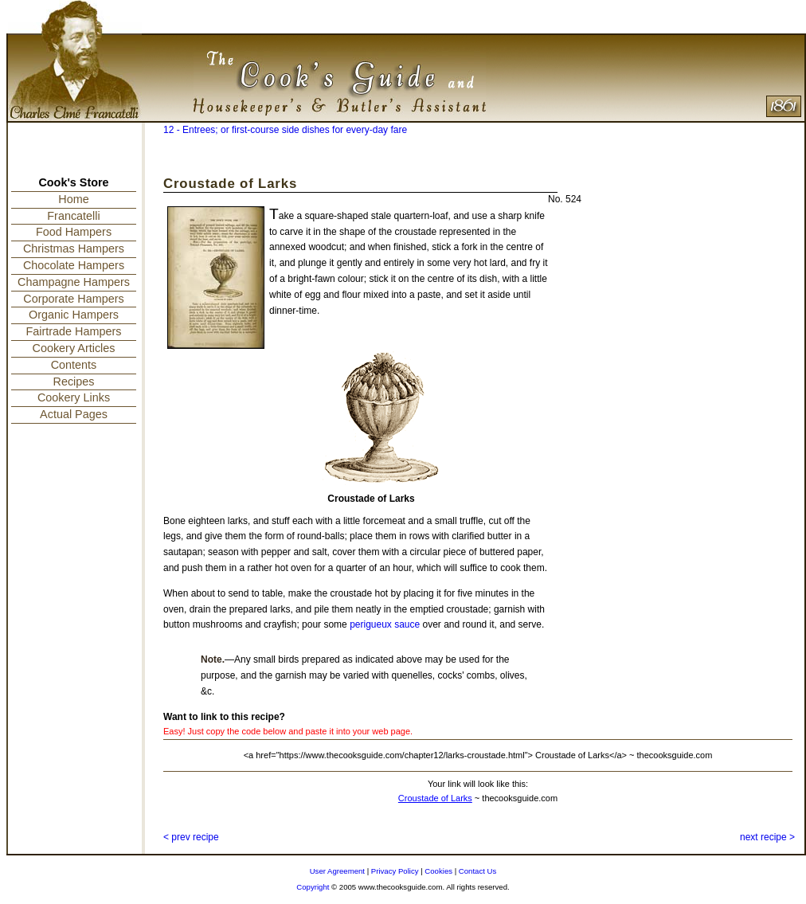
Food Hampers (74, 231)
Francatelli (73, 215)
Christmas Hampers (73, 248)
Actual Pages (74, 414)
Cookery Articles (74, 348)
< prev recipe (191, 837)
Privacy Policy (395, 871)
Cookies (438, 871)
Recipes (74, 381)
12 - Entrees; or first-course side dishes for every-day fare (285, 129)
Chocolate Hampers (73, 265)
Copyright (312, 886)
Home (73, 199)
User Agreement (337, 871)
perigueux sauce (385, 624)
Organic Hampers (74, 314)
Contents (74, 364)
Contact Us (477, 871)
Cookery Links (73, 397)
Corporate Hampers (73, 298)
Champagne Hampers (74, 282)
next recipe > (767, 837)
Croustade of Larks (435, 798)
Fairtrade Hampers (74, 331)
